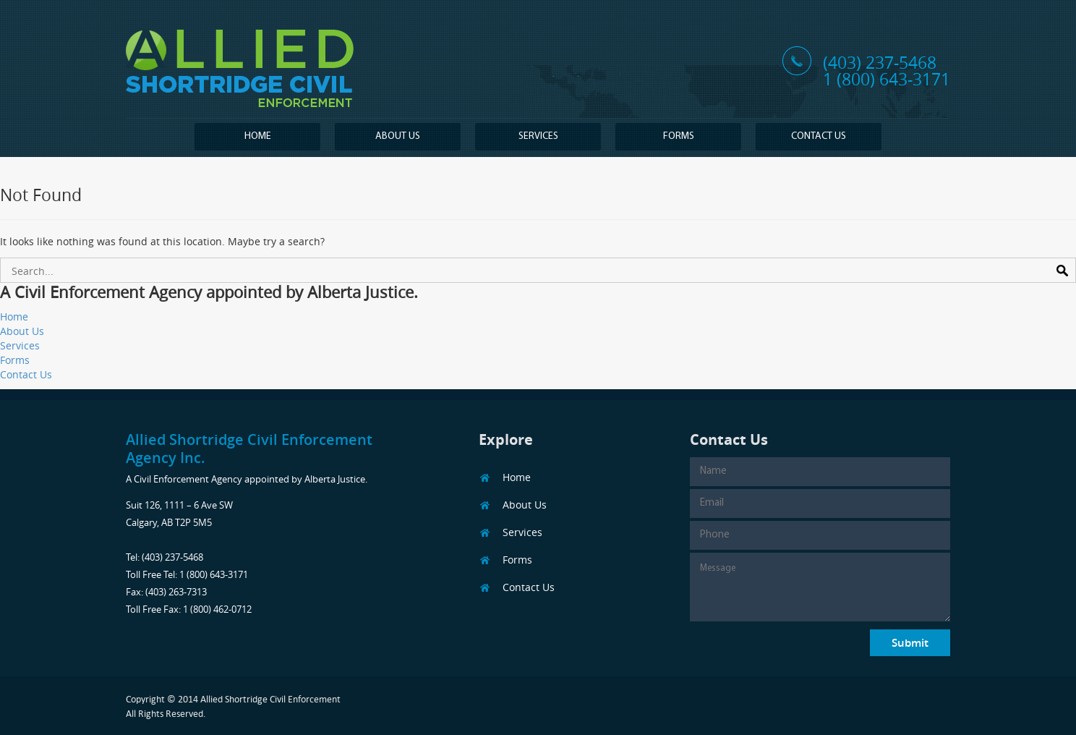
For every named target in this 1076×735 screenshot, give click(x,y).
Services (538, 136)
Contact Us (818, 136)
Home (257, 136)
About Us (397, 136)
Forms (678, 136)
